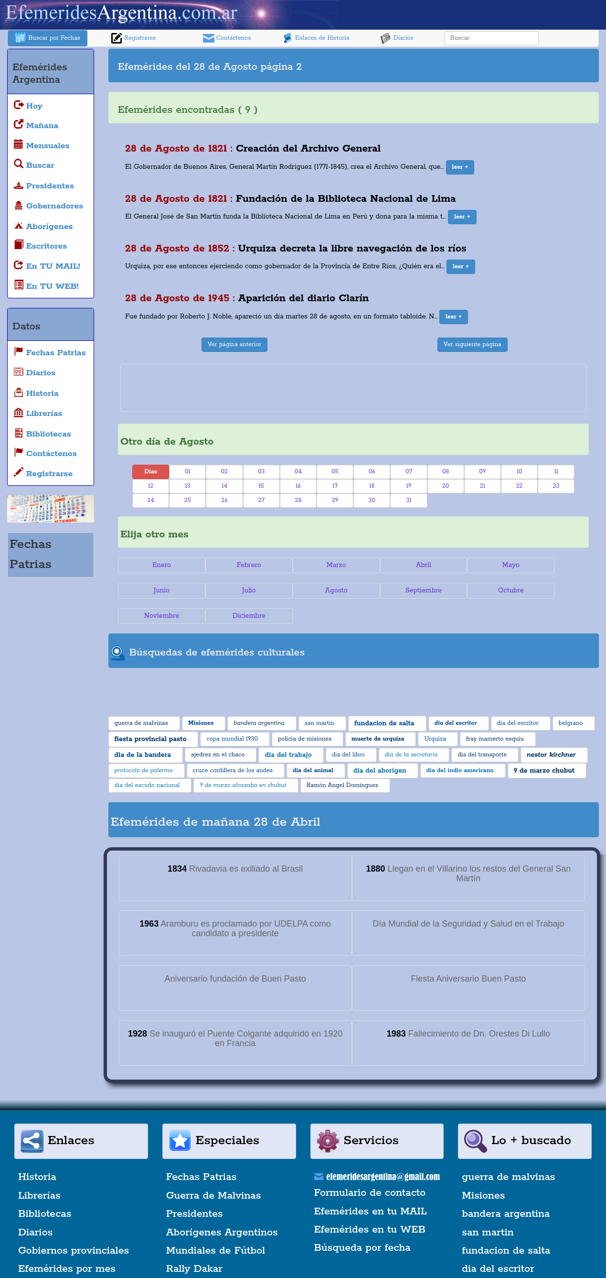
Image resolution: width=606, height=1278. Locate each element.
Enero (157, 565)
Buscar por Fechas (47, 38)
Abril (392, 565)
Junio (550, 565)
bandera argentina (506, 1188)
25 (187, 500)
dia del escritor (498, 1244)
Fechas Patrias (201, 1152)
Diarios (397, 38)
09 (482, 471)
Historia (37, 1152)
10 (519, 471)
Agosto (235, 590)
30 (372, 500)
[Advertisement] (475, 65)
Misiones (483, 1170)
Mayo (471, 565)
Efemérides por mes (67, 1244)
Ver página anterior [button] (234, 344)
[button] (460, 167)
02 (224, 471)
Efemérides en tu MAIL (370, 1186)
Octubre (393, 590)
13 (187, 486)
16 (298, 486)
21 (482, 486)
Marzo (314, 565)
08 (445, 471)
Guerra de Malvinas (213, 1170)
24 (151, 500)
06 (372, 471)
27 (261, 500)
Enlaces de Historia (315, 38)
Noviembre (471, 590)
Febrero (235, 565)
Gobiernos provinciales (73, 1225)
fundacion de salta (506, 1225)
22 (519, 486)
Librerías (39, 1170)
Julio (157, 590)
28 (298, 500)
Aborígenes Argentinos (222, 1207)
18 (371, 486)
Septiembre (314, 590)
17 (335, 486)
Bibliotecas (44, 1188)
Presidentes (194, 1188)
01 (188, 471)
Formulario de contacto (370, 1167)
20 (445, 486)
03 (261, 471)
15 (261, 486)
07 (408, 471)
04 (298, 471)
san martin (488, 1207)
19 (409, 486)
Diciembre (549, 590)
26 (224, 500)
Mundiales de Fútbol (215, 1225)
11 (556, 471)
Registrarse (133, 38)
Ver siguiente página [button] (472, 344)
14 (224, 486)
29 (335, 500)
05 (335, 471)
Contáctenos (227, 38)
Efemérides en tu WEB (370, 1204)
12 (150, 486)
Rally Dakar (194, 1244)
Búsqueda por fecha (362, 1222)
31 (408, 500)
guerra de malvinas (508, 1152)
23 (556, 486)
